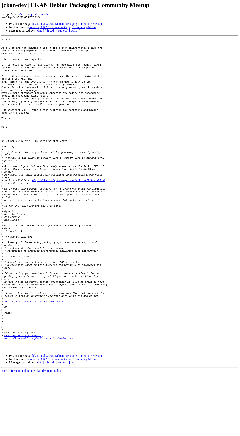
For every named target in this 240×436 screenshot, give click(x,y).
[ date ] (39, 30)
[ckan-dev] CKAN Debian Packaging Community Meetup (67, 23)
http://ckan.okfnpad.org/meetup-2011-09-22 (34, 354)
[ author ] (74, 30)
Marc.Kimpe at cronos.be (34, 14)
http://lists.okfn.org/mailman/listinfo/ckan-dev (38, 398)
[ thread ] (50, 30)
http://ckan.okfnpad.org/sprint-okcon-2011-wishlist (68, 209)
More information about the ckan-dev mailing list (31, 432)
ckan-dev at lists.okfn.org (23, 395)
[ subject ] (62, 30)
